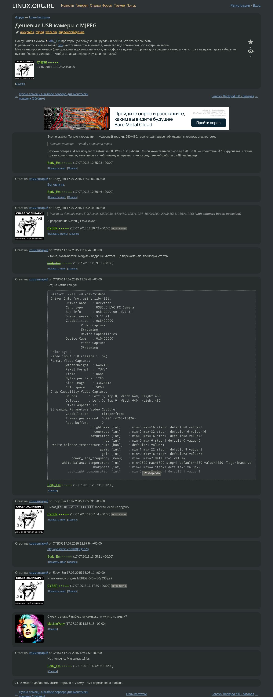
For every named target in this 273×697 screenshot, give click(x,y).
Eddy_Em (53, 41)
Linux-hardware (39, 17)
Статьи (95, 5)
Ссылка (20, 83)
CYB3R (42, 62)
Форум (107, 5)
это (60, 45)
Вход (256, 5)
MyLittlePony (56, 623)
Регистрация (240, 5)
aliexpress (27, 32)
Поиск (131, 5)
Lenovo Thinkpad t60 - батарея (233, 96)
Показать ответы (58, 233)
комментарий (38, 179)
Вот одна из (55, 184)
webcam (51, 32)
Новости (67, 5)
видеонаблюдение (72, 32)
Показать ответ (57, 168)
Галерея (82, 5)
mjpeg (40, 32)
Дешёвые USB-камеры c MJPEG (55, 25)
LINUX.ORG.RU (33, 6)
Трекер (119, 5)
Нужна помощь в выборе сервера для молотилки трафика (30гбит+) (53, 96)
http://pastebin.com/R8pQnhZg (68, 549)
